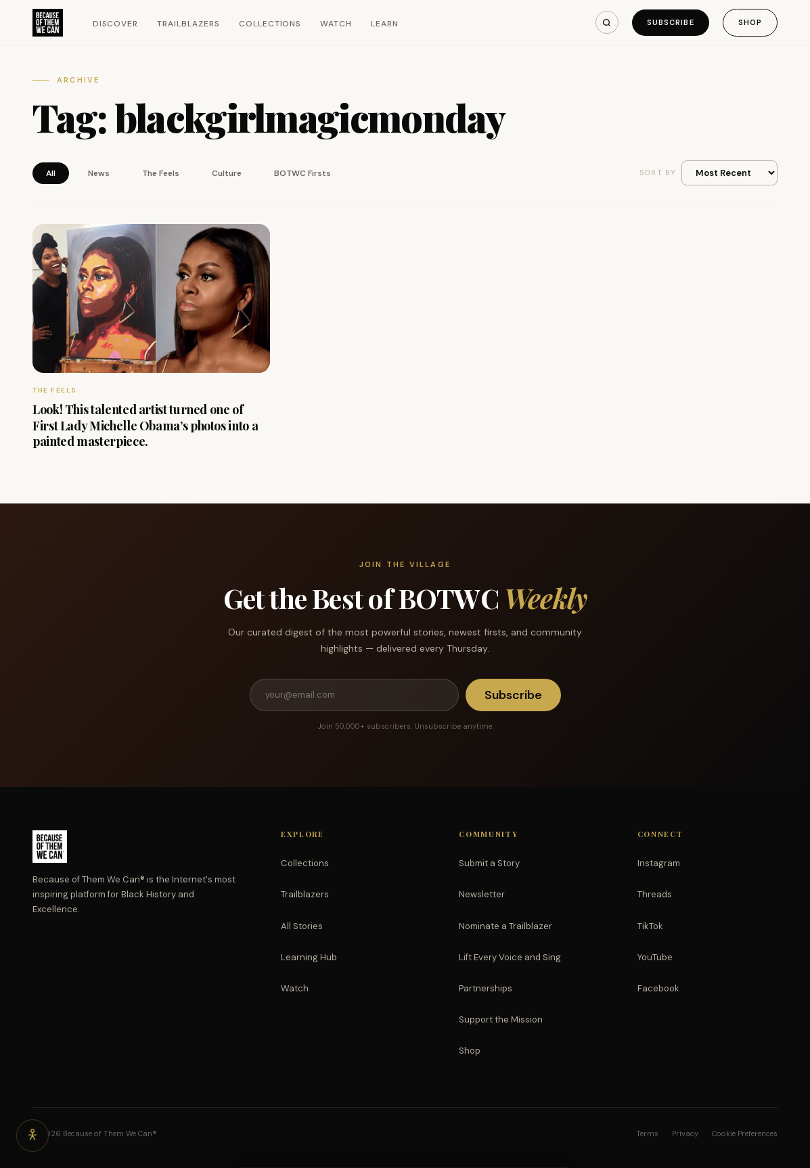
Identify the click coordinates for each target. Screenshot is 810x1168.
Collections (270, 23)
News (99, 173)
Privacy (685, 1133)
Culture (227, 173)
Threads (654, 894)
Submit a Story (489, 863)
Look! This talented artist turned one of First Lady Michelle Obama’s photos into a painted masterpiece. (145, 425)
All (50, 173)
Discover (116, 23)
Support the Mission (501, 1019)
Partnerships (485, 988)
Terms (647, 1133)
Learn (385, 23)
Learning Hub (309, 957)
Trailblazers (188, 23)
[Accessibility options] (32, 1135)
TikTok (650, 926)
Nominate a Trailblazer (505, 926)
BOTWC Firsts (302, 173)
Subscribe (670, 22)
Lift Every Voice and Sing (510, 957)
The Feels (160, 173)
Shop (750, 22)
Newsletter (482, 894)
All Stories (302, 926)
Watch (336, 23)
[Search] (606, 22)
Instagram (658, 863)
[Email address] (354, 695)
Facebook (658, 988)
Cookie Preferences (745, 1133)
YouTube (655, 957)
